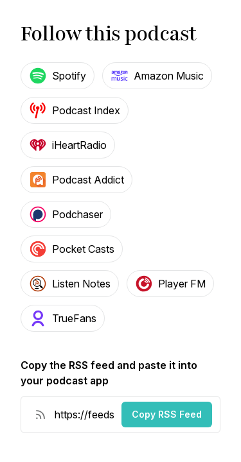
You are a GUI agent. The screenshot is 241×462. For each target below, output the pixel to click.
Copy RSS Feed (167, 414)
